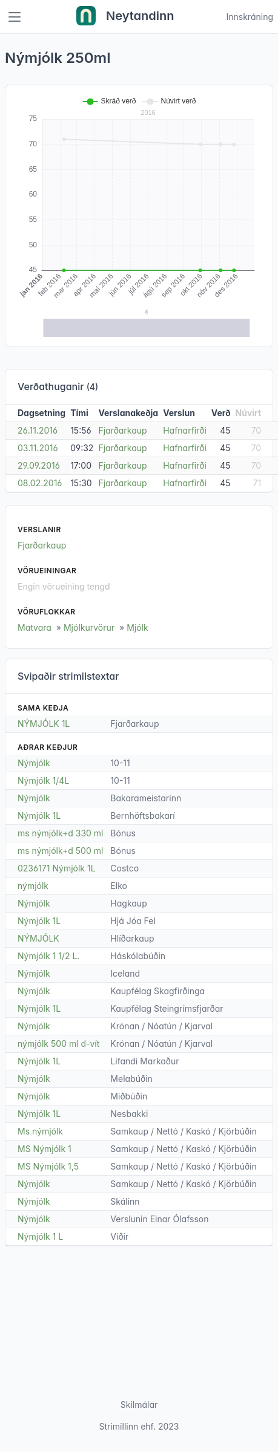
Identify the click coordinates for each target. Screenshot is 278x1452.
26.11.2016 (38, 430)
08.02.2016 (40, 483)
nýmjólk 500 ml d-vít (58, 1043)
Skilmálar (139, 1404)
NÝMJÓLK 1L (44, 723)
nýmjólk (33, 886)
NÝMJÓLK (38, 938)
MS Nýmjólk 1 (44, 1149)
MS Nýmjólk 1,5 (48, 1166)
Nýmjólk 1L (39, 815)
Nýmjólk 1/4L (43, 780)
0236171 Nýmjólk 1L (57, 868)
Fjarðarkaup (122, 430)
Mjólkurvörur (89, 627)
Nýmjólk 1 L (40, 1236)
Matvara (34, 627)
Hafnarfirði (185, 430)
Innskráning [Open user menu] (249, 16)
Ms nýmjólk (40, 1131)
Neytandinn (125, 16)
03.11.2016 (38, 448)
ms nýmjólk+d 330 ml (61, 833)
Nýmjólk (34, 763)
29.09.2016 (39, 465)
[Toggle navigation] (14, 17)
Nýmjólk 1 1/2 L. (48, 956)
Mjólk (137, 627)
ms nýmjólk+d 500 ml (60, 850)
